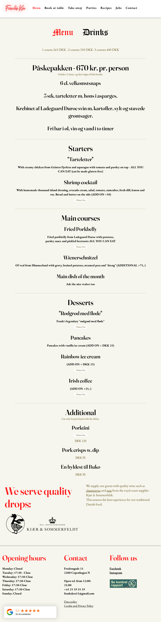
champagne (93, 490)
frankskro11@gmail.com (79, 593)
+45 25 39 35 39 (74, 589)
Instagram (116, 573)
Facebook (115, 568)
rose (109, 490)
